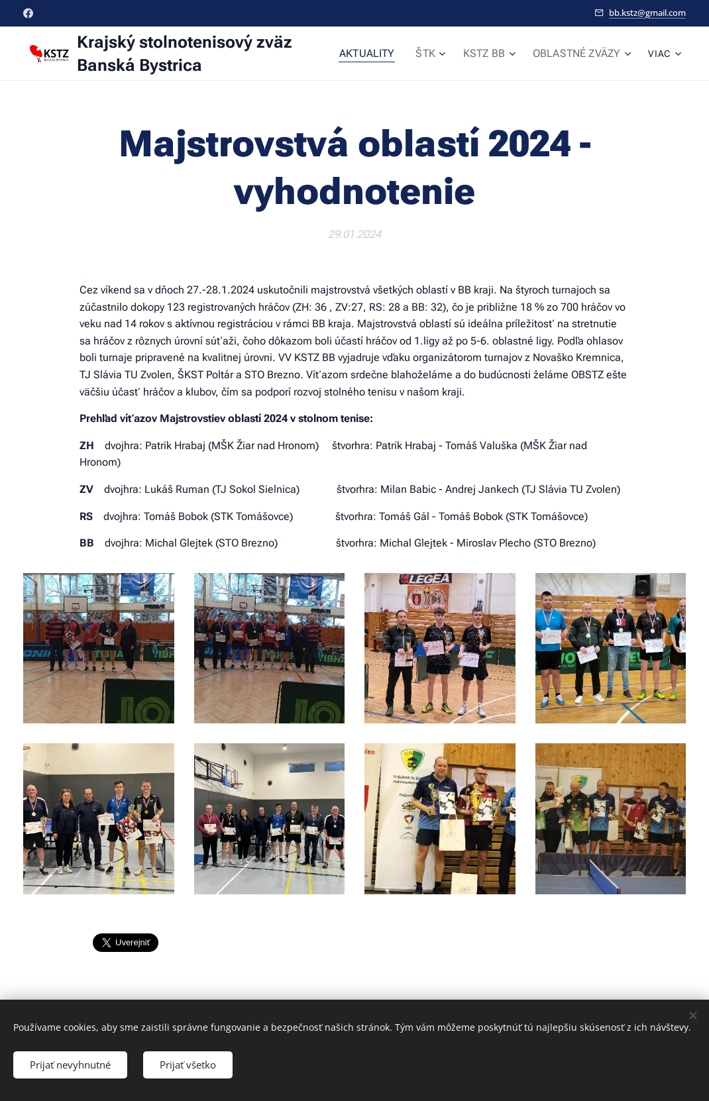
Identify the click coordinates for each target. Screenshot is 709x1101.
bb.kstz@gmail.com (647, 13)
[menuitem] (382, 53)
